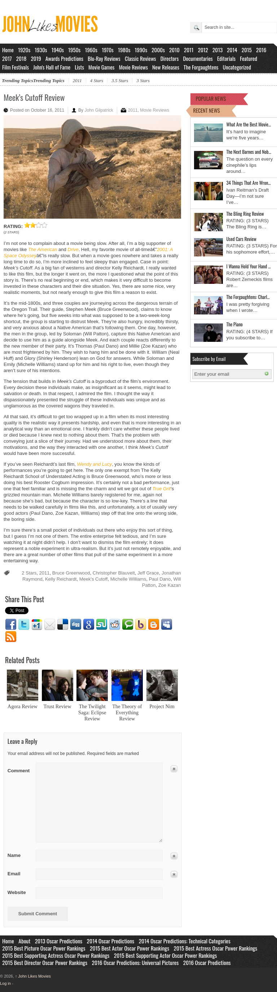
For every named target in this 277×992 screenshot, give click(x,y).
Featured (248, 58)
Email (50, 624)
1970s (108, 50)
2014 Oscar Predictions (111, 940)
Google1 (37, 624)
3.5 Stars (119, 80)
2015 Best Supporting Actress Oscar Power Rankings (55, 955)
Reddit (114, 624)
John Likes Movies (33, 976)
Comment (19, 769)
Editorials (226, 58)
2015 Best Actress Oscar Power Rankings (216, 948)
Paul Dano (160, 579)
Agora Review (23, 706)
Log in (5, 983)
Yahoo (140, 624)
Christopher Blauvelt (114, 573)
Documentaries (198, 58)
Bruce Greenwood (71, 573)
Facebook (11, 624)
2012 (203, 50)
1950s (74, 50)
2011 (189, 50)
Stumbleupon (101, 624)
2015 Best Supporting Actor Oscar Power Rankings (165, 955)
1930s (41, 50)
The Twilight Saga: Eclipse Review (92, 712)
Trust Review (57, 706)
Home (8, 50)
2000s (158, 50)
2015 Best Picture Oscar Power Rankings (43, 948)
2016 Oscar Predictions (207, 962)
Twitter (24, 624)
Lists (79, 67)
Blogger (153, 624)
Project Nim (162, 706)
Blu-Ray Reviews (104, 58)
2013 (217, 50)
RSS (11, 637)
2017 (7, 58)
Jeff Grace (148, 573)
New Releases (165, 67)
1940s (58, 50)
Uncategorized (237, 67)
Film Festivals (15, 67)
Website (17, 892)
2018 (21, 58)
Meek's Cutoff (93, 579)
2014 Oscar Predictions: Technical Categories (184, 940)
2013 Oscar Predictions (58, 940)
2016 (261, 50)
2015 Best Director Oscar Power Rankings (44, 962)
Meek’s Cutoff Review (34, 97)
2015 (247, 50)
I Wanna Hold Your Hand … (249, 266)
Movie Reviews (133, 67)
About (24, 940)
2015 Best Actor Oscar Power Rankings (129, 948)
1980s (124, 50)
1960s (91, 50)
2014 (232, 50)
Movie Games (101, 67)
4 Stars (96, 80)
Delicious (63, 624)
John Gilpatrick (98, 110)
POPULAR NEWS (211, 98)
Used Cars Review (241, 238)
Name (19, 855)
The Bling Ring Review (245, 213)
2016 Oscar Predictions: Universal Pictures (135, 962)
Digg (76, 624)
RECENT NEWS (206, 110)
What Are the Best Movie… (249, 124)
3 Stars (142, 80)
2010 (174, 50)
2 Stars (29, 573)
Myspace (166, 624)
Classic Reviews (140, 58)
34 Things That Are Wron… (249, 182)
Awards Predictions (64, 58)
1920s (24, 50)
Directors (170, 58)
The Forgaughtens (201, 67)
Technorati (127, 624)
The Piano (235, 324)
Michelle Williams (128, 579)
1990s (141, 50)
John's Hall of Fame (51, 67)
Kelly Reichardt (60, 579)
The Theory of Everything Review (127, 712)
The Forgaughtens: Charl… (248, 296)
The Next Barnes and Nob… (249, 151)
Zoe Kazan (169, 585)
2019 (36, 58)
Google (88, 624)
